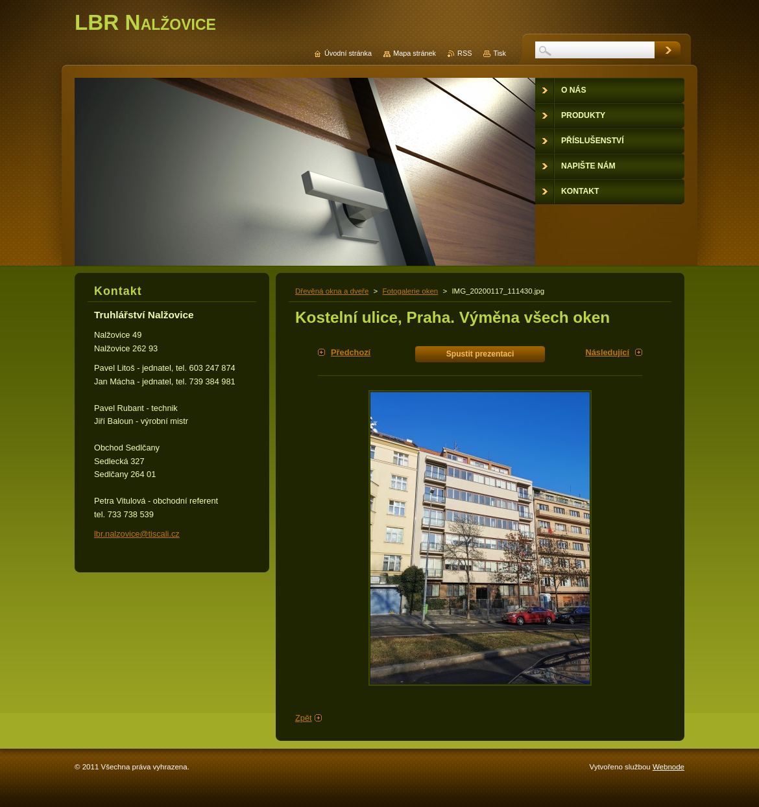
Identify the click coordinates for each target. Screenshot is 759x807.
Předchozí (350, 352)
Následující (607, 352)
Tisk (499, 53)
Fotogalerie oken (410, 291)
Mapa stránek (414, 53)
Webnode (668, 767)
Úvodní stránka (348, 53)
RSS (464, 53)
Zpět (303, 718)
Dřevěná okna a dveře (331, 291)
